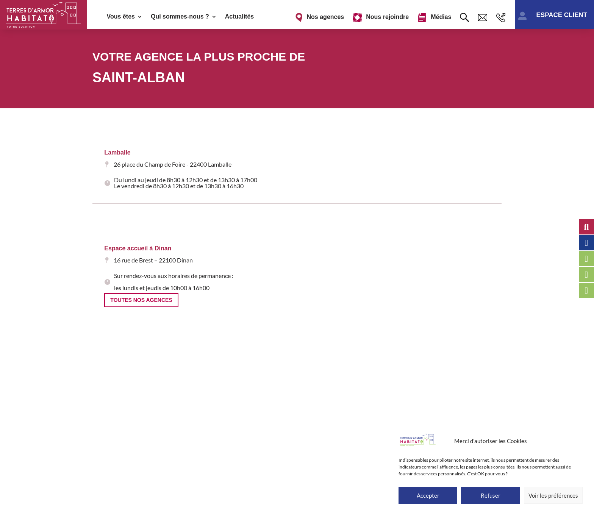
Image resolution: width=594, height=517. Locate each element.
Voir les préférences (553, 495)
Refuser (490, 495)
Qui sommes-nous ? (180, 17)
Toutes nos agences (141, 300)
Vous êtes (121, 17)
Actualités (239, 17)
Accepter (428, 495)
